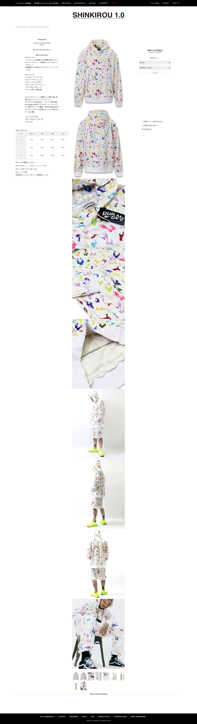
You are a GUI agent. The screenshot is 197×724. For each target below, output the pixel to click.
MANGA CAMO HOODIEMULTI (39, 27)
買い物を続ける (147, 129)
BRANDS (92, 3)
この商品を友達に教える (149, 125)
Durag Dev (24, 27)
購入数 (155, 58)
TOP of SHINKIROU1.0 (47, 716)
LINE (92, 716)
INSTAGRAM (66, 3)
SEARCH (166, 3)
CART (175, 3)
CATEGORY (103, 3)
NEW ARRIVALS (80, 3)
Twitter (84, 716)
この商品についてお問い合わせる (152, 121)
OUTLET (114, 3)
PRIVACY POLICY (104, 716)
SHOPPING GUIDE (120, 716)
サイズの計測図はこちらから (26, 162)
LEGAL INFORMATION (138, 716)
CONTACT (62, 716)
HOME (18, 27)
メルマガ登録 (154, 3)
